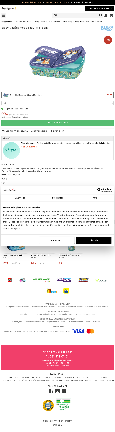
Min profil (14, 378)
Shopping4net (6, 22)
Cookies (104, 378)
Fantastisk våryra (31, 2)
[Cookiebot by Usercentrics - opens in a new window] (99, 190)
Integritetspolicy (11, 381)
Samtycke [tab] (20, 197)
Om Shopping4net (60, 381)
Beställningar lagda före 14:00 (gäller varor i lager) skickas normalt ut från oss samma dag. (57, 313)
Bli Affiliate (92, 378)
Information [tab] (57, 197)
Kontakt (58, 378)
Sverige (57, 425)
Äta (48, 22)
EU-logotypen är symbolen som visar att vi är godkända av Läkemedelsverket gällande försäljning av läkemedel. (57, 320)
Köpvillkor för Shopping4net (36, 381)
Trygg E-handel (106, 381)
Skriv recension (39, 131)
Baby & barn (40, 22)
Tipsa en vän (58, 131)
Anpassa (57, 240)
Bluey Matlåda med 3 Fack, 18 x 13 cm (88, 22)
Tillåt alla (93, 240)
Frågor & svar (27, 378)
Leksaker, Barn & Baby (23, 22)
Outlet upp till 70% (56, 2)
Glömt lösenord (44, 378)
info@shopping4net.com (57, 366)
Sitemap (68, 421)
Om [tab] (95, 197)
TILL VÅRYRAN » (29, 147)
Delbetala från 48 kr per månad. (15, 117)
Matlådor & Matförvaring (62, 22)
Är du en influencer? (74, 378)
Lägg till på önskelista (15, 131)
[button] (111, 15)
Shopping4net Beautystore (84, 381)
